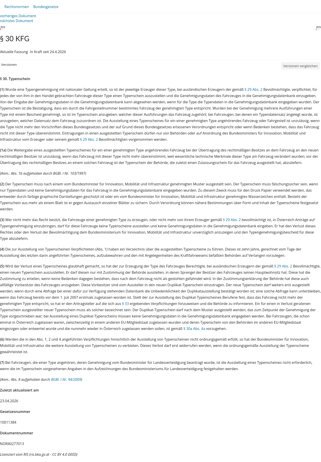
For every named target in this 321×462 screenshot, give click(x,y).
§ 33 (125, 303)
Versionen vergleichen (300, 66)
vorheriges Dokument (18, 15)
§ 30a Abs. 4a (194, 328)
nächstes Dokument (16, 20)
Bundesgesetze (45, 6)
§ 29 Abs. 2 (253, 89)
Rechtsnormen (16, 6)
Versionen (9, 64)
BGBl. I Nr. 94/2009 (66, 379)
